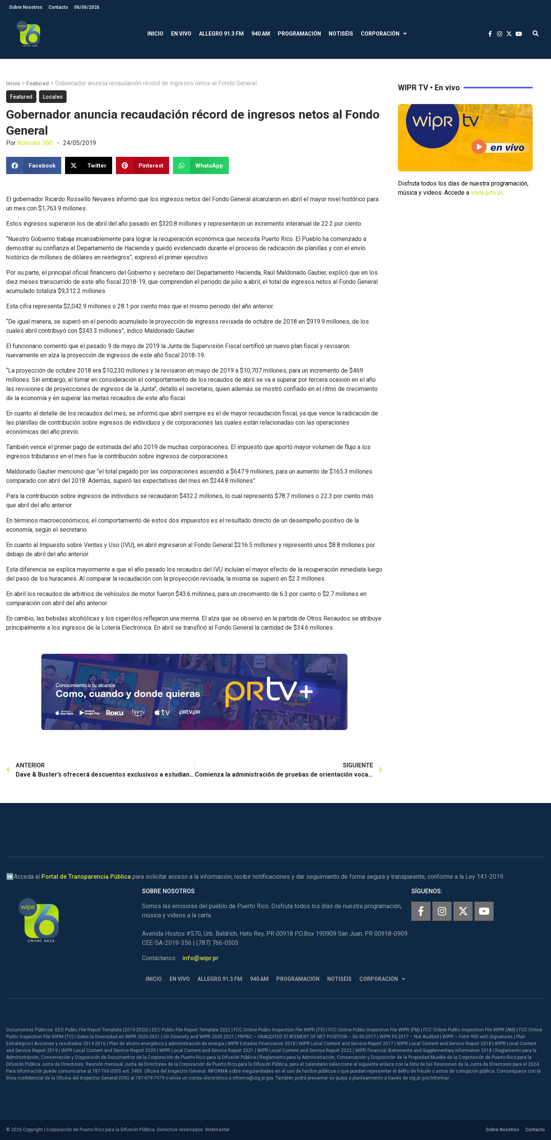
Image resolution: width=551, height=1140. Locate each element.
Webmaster (217, 1129)
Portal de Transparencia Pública (86, 876)
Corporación (384, 34)
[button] (535, 34)
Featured (37, 83)
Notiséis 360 (34, 143)
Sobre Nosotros (25, 7)
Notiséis (341, 34)
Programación (299, 34)
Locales (53, 97)
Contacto (58, 7)
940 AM (260, 34)
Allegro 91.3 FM (221, 34)
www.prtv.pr (487, 192)
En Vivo (181, 34)
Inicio (155, 34)
